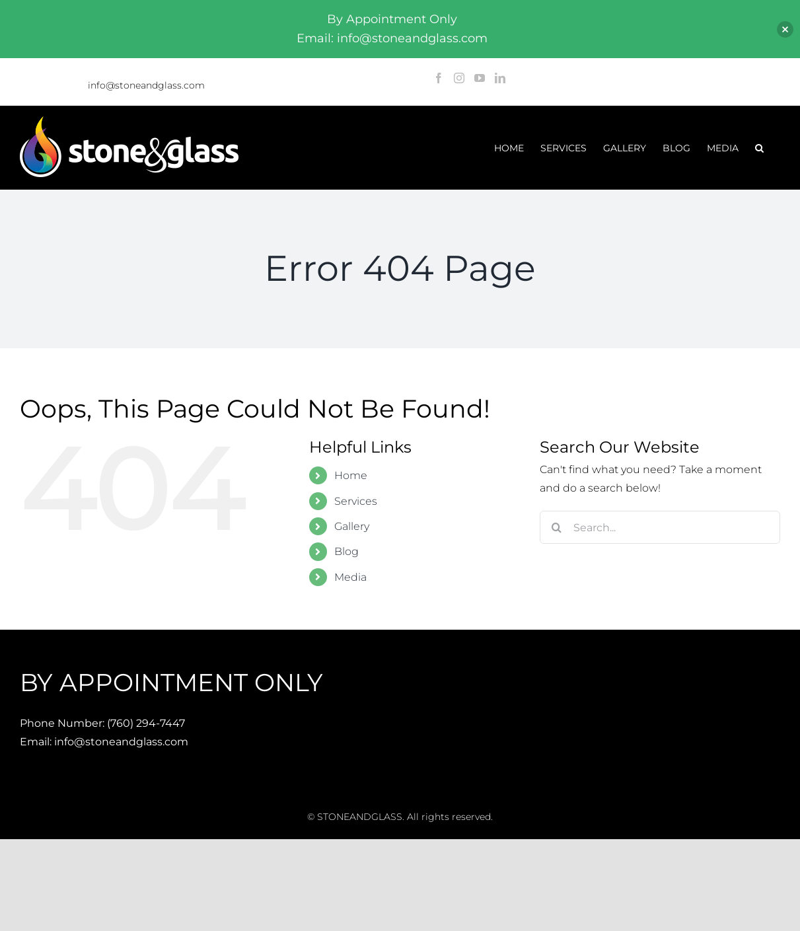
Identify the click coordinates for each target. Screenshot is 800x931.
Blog (346, 551)
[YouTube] (479, 78)
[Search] (556, 527)
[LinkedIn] (500, 78)
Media (350, 577)
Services (355, 501)
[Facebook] (438, 78)
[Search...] (660, 527)
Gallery (351, 526)
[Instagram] (459, 78)
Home (350, 475)
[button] (759, 147)
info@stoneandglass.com (146, 85)
